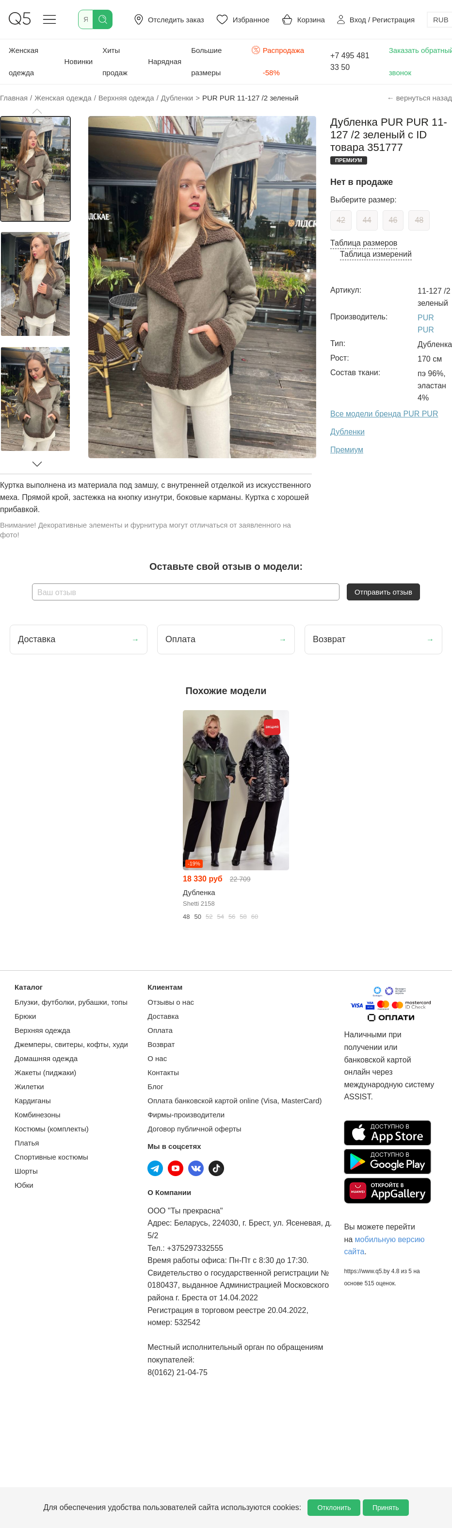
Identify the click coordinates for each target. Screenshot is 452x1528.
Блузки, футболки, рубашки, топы (71, 1002)
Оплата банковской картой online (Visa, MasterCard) (234, 1100)
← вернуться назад (419, 98)
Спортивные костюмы (51, 1157)
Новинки (78, 61)
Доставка (162, 1016)
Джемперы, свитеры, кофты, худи (71, 1044)
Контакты (163, 1072)
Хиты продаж (115, 61)
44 (367, 220)
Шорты (26, 1171)
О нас (157, 1058)
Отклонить (334, 1507)
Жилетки (29, 1086)
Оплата (160, 1030)
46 (393, 220)
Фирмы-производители (186, 1115)
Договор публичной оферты (194, 1129)
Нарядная (164, 61)
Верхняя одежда (42, 1030)
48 (419, 220)
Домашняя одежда (46, 1058)
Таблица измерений (376, 254)
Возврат (161, 1044)
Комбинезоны (38, 1115)
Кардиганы (33, 1100)
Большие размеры (206, 61)
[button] (37, 111)
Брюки (25, 1016)
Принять (385, 1507)
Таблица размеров (363, 243)
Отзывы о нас (170, 1002)
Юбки (24, 1185)
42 (341, 220)
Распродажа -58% (277, 60)
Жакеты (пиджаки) (45, 1072)
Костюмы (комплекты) (52, 1129)
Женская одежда (23, 61)
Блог (155, 1086)
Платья (27, 1143)
